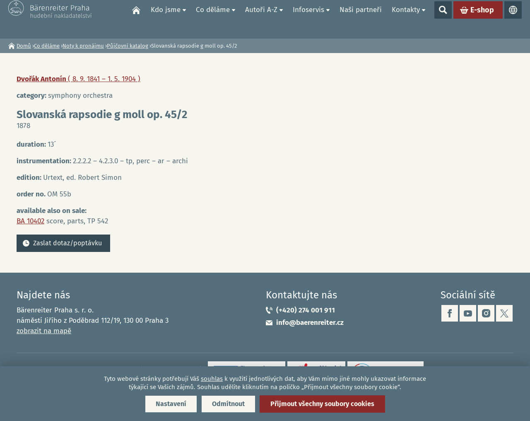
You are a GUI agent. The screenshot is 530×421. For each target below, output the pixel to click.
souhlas (212, 378)
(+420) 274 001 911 (305, 310)
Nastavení (171, 404)
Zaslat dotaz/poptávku (67, 243)
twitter (504, 313)
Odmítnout (228, 404)
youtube (468, 313)
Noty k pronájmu (83, 46)
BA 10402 (30, 221)
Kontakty (406, 19)
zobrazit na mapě (44, 331)
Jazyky (513, 19)
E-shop (482, 19)
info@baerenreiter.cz (310, 322)
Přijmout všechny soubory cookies (322, 404)
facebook (449, 313)
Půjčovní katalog (127, 46)
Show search (443, 19)
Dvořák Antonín (78, 79)
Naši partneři (361, 19)
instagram (486, 313)
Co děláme (213, 19)
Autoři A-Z (261, 19)
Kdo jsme (166, 19)
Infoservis (308, 19)
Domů (136, 19)
